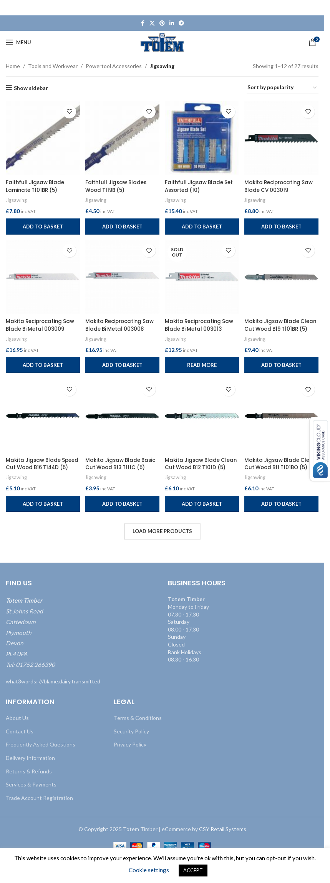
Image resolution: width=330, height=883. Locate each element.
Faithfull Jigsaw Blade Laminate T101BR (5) (36, 184)
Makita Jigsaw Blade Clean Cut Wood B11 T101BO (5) (275, 466)
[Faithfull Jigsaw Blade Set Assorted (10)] (202, 137)
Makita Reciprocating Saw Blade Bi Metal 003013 (196, 327)
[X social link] (152, 23)
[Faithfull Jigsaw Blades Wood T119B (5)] (122, 137)
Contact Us (19, 730)
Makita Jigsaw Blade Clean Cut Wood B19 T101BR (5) (275, 327)
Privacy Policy (130, 744)
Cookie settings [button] (149, 869)
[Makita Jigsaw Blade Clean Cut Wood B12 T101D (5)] (202, 416)
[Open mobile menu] (18, 42)
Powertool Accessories (114, 66)
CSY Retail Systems (222, 828)
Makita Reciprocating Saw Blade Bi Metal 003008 (116, 327)
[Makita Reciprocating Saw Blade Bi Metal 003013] (202, 276)
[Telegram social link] (181, 23)
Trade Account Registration (39, 797)
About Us (17, 717)
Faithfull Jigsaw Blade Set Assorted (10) (201, 184)
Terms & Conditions (138, 717)
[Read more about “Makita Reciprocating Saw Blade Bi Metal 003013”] (202, 364)
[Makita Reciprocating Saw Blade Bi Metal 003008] (122, 276)
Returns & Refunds (29, 770)
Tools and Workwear (53, 66)
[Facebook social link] (142, 23)
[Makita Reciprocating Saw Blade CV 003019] (282, 137)
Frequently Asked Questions (40, 744)
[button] (42, 225)
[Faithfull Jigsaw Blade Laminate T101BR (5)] (42, 137)
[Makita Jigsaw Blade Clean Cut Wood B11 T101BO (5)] (282, 416)
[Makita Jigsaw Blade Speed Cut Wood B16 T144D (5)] (42, 416)
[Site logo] (162, 41)
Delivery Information (30, 757)
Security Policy (131, 730)
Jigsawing (16, 198)
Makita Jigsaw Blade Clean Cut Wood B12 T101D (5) (195, 466)
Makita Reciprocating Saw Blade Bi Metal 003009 (36, 327)
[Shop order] (282, 87)
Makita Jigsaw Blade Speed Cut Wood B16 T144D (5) (35, 466)
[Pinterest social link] (162, 23)
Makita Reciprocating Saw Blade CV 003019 (276, 184)
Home (13, 66)
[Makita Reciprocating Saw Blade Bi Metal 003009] (42, 276)
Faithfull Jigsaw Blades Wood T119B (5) (118, 184)
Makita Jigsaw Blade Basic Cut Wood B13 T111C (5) (121, 466)
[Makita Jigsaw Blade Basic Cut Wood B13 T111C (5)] (122, 416)
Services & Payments (31, 784)
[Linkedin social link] (171, 23)
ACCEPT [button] (193, 870)
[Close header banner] (314, 7)
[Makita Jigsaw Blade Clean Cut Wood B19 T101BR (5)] (282, 276)
